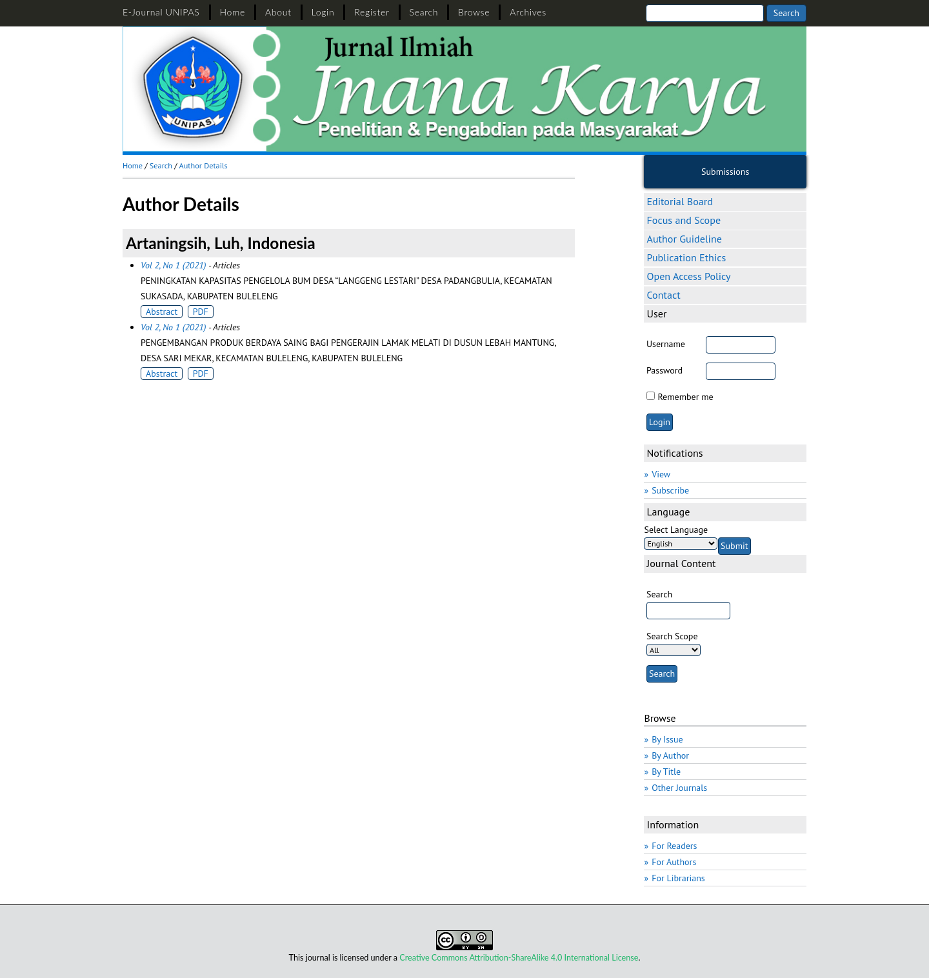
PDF (200, 311)
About (278, 11)
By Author (670, 755)
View (661, 474)
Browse (474, 11)
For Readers (674, 846)
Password (664, 370)
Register (371, 11)
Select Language (676, 529)
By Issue (667, 739)
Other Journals (679, 787)
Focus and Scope (683, 220)
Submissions (725, 171)
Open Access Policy (688, 276)
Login (323, 11)
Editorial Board (679, 201)
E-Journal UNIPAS (161, 11)
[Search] (705, 13)
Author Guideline (683, 238)
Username (665, 344)
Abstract (161, 311)
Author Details (203, 165)
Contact (663, 294)
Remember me (685, 397)
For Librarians (678, 878)
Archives (528, 11)
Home (233, 11)
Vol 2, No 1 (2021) (173, 265)
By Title (666, 771)
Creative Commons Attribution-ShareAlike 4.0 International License (518, 958)
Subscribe (670, 490)
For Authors (674, 862)
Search (424, 11)
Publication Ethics (686, 257)
